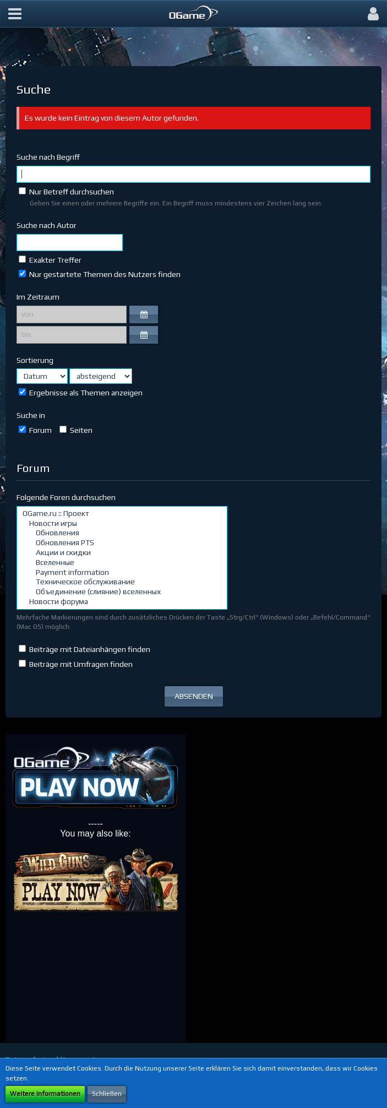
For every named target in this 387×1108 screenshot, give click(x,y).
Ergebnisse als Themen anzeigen (81, 392)
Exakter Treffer (50, 260)
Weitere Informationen (45, 1094)
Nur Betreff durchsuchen (66, 191)
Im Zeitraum (38, 296)
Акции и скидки (121, 553)
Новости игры (121, 524)
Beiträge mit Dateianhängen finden (84, 649)
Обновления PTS (121, 543)
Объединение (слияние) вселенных (121, 592)
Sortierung (35, 360)
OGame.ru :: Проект (121, 514)
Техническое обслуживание (121, 582)
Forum (35, 430)
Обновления (121, 533)
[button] (15, 14)
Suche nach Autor (47, 225)
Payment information (121, 573)
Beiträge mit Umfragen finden (76, 664)
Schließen (107, 1094)
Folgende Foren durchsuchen (66, 497)
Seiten (75, 430)
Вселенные (121, 563)
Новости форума (121, 602)
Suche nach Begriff (48, 157)
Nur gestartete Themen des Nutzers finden (100, 274)
